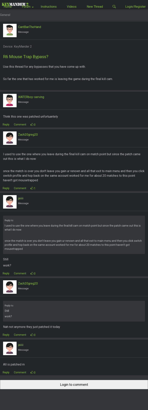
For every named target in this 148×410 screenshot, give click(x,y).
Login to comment (74, 385)
